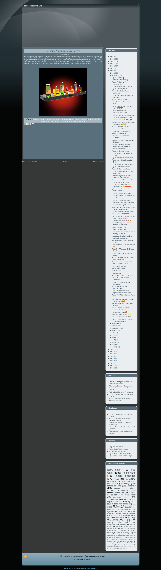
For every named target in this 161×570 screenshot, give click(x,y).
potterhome (81, 121)
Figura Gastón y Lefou (119, 89)
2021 (112, 68)
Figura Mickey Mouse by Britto (122, 158)
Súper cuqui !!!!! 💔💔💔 (120, 214)
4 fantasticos (122, 543)
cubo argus (110, 545)
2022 (112, 66)
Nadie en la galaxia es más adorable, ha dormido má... (122, 176)
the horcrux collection (122, 545)
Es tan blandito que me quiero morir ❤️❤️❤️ (122, 107)
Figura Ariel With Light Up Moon (123, 164)
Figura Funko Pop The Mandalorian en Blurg (120, 79)
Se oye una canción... (119, 149)
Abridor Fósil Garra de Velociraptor (121, 392)
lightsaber (110, 512)
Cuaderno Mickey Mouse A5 (121, 205)
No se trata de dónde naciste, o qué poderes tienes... (123, 237)
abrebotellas (111, 521)
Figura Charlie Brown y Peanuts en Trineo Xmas (123, 258)
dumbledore (111, 525)
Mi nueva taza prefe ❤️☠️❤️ (122, 120)
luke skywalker (130, 513)
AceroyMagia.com (91, 568)
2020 (112, 71)
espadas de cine (114, 502)
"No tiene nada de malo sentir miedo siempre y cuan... (122, 263)
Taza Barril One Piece (119, 113)
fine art (123, 528)
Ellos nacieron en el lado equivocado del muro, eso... (122, 291)
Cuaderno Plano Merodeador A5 (123, 202)
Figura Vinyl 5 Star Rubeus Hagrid (121, 456)
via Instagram (116, 271)
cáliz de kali (132, 546)
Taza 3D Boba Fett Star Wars (122, 117)
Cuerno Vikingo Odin (119, 227)
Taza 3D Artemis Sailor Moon (122, 193)
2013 (112, 361)
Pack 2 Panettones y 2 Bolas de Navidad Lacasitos (123, 320)
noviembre (115, 323)
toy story (131, 502)
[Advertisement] (41, 144)
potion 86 (58, 121)
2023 (112, 64)
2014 (112, 358)
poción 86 (44, 121)
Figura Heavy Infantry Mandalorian (119, 287)
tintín (132, 545)
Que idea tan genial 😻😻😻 (121, 220)
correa (128, 519)
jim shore (126, 481)
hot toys (110, 484)
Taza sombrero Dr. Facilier (121, 182)
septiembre (116, 328)
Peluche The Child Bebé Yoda (122, 180)
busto (118, 506)
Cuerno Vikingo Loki (119, 229)
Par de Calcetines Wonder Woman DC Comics (121, 309)
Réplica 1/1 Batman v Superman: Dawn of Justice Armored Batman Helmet (120, 388)
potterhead (73, 121)
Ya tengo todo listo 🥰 (119, 312)
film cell (118, 526)
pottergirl (66, 121)
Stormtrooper (112, 499)
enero (114, 347)
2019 (112, 73)
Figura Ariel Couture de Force (122, 86)
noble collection (125, 475)
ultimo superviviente (120, 546)
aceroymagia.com (112, 539)
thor (112, 515)
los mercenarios (123, 535)
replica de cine (118, 493)
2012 (112, 363)
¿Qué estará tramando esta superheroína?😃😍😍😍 (121, 185)
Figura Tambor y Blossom (120, 126)
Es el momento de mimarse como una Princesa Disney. (123, 217)
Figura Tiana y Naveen (120, 129)
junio (114, 335)
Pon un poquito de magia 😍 (121, 314)
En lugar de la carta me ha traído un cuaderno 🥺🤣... (123, 123)
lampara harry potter (53, 119)
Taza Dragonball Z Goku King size (123, 195)
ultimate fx (110, 546)
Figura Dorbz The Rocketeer (119, 449)
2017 (112, 351)
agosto (114, 330)
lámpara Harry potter (67, 119)
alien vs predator (122, 532)
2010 (112, 368)
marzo (114, 342)
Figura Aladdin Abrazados (121, 167)
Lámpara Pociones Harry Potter (63, 50)
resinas (115, 519)
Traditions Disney (124, 515)
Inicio (64, 161)
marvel (116, 479)
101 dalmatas (122, 530)
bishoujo (128, 508)
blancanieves (126, 510)
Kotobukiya (125, 484)
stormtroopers (129, 537)
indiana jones (111, 528)
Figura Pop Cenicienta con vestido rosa (121, 283)
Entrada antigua (98, 161)
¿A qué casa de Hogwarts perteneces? (121, 190)
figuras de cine (114, 486)
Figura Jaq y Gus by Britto (121, 131)
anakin (123, 539)
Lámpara (43, 119)
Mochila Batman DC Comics (118, 451)
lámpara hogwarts (94, 119)
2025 (112, 59)
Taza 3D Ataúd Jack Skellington (123, 115)
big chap (131, 543)
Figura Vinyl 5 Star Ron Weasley (120, 454)
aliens (119, 513)
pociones (51, 121)
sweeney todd (111, 543)
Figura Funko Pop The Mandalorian (119, 83)
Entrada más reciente (29, 161)
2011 (112, 365)
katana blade (111, 541)
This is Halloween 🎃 (119, 110)
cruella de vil (128, 526)
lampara (36, 119)
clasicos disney (128, 490)
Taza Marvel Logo (118, 198)
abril (113, 340)
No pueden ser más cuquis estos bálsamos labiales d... (123, 208)
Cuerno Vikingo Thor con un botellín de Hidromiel (121, 224)
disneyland (129, 472)
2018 (112, 349)
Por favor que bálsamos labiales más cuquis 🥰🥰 (123, 300)
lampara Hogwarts (81, 119)
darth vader (130, 495)
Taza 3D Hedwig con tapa (121, 200)
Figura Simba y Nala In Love (121, 169)
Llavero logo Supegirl (119, 266)
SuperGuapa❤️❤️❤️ (119, 133)
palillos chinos (119, 517)
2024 (112, 61)
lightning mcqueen (126, 541)
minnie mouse (113, 508)
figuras (128, 479)
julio (113, 333)
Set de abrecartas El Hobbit (121, 317)
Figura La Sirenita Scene (120, 151)
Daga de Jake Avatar (116, 447)
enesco (117, 488)
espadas (127, 499)
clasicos (123, 525)
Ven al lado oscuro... (119, 268)
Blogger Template (69, 568)
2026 (112, 56)
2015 (112, 356)
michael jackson (113, 548)
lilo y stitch (131, 517)
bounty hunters (121, 534)
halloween (110, 510)
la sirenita (128, 506)
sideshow (131, 486)
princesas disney (121, 497)
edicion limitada (123, 523)
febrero (114, 344)
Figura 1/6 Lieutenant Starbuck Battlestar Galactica (119, 399)
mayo (114, 337)
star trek (122, 512)
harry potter (114, 469)
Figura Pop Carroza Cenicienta (122, 275)
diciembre (115, 75)
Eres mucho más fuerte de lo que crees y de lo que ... (123, 233)
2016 (112, 354)
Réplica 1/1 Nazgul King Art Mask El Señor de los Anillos (121, 383)
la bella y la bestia (119, 504)
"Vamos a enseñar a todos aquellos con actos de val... (122, 145)
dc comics (111, 481)
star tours (122, 548)
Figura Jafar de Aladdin (120, 99)
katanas (123, 521)
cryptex (131, 539)
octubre (114, 326)
